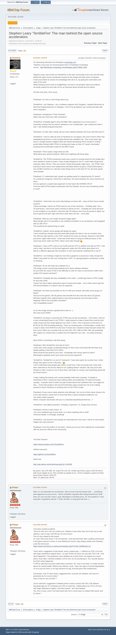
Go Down (12, 50)
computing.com (70, 62)
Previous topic (90, 43)
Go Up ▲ (107, 629)
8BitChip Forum (18, 10)
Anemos (16, 58)
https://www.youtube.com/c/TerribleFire (48, 444)
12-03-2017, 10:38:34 (40, 58)
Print (105, 50)
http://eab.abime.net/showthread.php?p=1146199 (52, 464)
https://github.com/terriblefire (44, 454)
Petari (15, 487)
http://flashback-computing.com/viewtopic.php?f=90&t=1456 (63, 67)
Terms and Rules (97, 629)
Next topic (102, 43)
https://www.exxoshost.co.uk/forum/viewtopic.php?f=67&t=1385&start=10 (62, 546)
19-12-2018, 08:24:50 (40, 524)
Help (89, 629)
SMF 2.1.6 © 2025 (12, 629)
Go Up (10, 604)
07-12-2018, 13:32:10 (40, 487)
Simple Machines (23, 629)
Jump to (74, 614)
